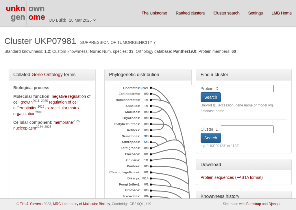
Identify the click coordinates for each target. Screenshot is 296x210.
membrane (63, 122)
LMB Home (281, 13)
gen (18, 16)
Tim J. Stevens (31, 204)
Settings (255, 13)
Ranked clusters (190, 13)
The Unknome (154, 13)
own (36, 8)
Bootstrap (253, 204)
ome (36, 16)
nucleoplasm (24, 128)
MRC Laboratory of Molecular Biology (81, 204)
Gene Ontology (47, 74)
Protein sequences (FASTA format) (232, 177)
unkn (15, 8)
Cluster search (226, 13)
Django (274, 204)
